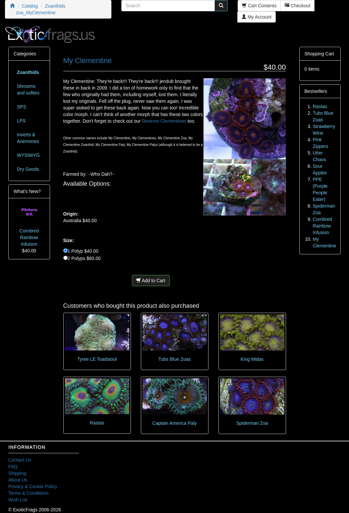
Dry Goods (28, 169)
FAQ (13, 466)
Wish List (17, 499)
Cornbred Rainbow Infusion (29, 237)
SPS (21, 106)
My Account (256, 17)
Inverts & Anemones (28, 138)
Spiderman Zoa (252, 423)
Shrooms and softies (28, 90)
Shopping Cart (319, 53)
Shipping (17, 473)
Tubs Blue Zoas (174, 359)
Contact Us (19, 460)
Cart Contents (259, 5)
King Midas (252, 359)
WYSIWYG (28, 155)
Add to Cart (150, 280)
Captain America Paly (174, 423)
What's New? (27, 191)
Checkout (297, 5)
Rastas (97, 422)
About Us (18, 479)
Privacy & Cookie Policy (32, 486)
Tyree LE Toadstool (97, 359)
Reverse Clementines (164, 121)
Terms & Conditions (28, 493)
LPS (21, 120)
